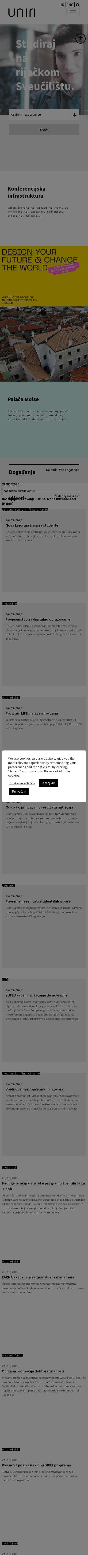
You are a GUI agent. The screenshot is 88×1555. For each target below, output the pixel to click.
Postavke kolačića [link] (22, 783)
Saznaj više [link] (48, 783)
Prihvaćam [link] (19, 791)
